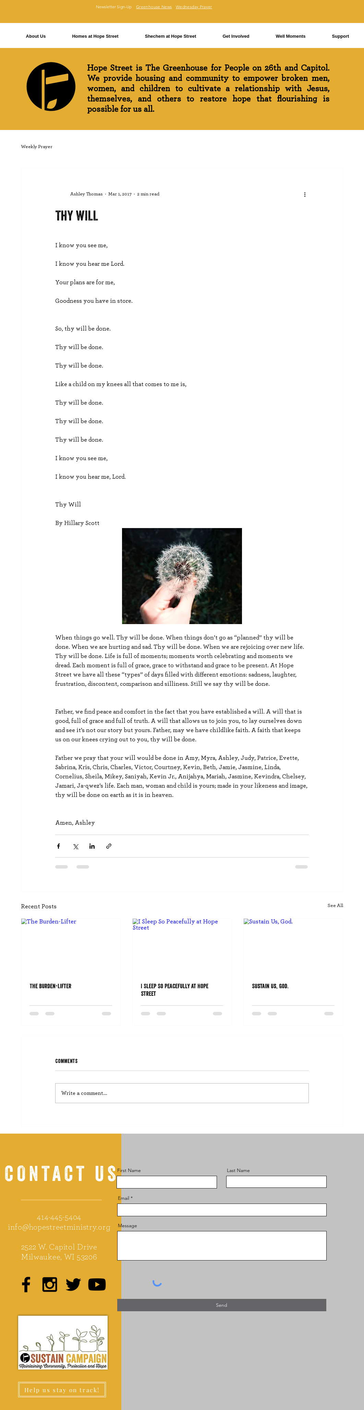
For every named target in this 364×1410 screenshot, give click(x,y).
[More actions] (305, 194)
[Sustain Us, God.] (293, 946)
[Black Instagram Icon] (49, 1284)
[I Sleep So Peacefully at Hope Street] (182, 946)
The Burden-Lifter (50, 986)
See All (335, 905)
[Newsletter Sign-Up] (113, 7)
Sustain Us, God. (270, 986)
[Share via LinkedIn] (92, 846)
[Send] (221, 1305)
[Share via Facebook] (58, 846)
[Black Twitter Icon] (73, 1284)
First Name (129, 1170)
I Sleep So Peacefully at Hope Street (174, 989)
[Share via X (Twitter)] (75, 846)
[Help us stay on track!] (62, 1389)
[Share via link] (109, 846)
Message (127, 1225)
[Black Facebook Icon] (26, 1284)
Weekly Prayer (36, 146)
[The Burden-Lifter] (70, 946)
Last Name (238, 1170)
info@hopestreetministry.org (59, 1227)
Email (123, 1198)
